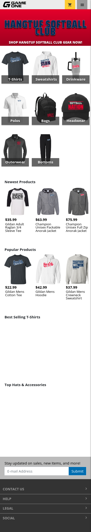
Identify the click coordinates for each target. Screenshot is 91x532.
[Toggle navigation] (82, 4)
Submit (77, 471)
